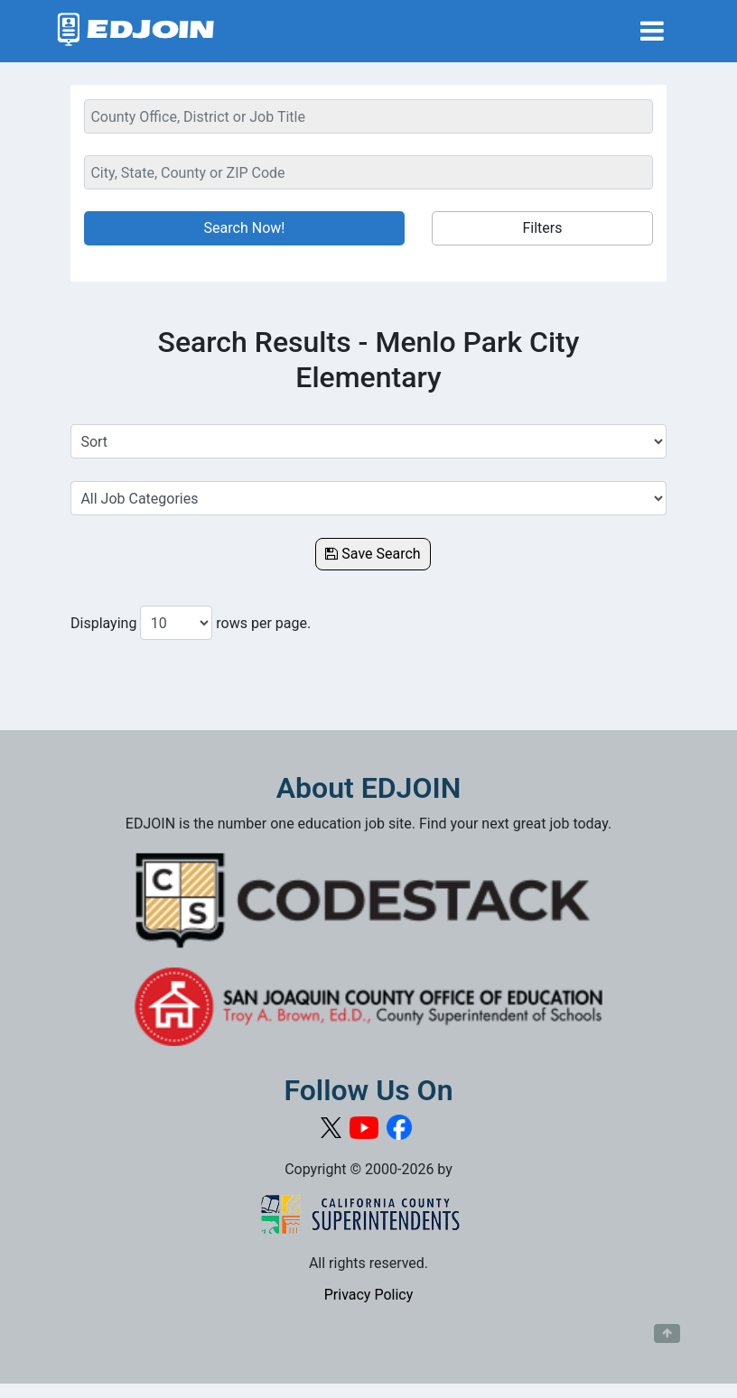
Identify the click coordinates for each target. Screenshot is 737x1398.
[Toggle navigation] (652, 31)
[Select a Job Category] (368, 498)
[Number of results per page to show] (176, 623)
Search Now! (244, 227)
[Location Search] (368, 172)
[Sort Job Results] (368, 441)
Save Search (372, 553)
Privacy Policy (369, 1294)
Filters (542, 227)
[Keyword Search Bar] (368, 116)
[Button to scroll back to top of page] (667, 1334)
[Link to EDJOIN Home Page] (136, 31)
